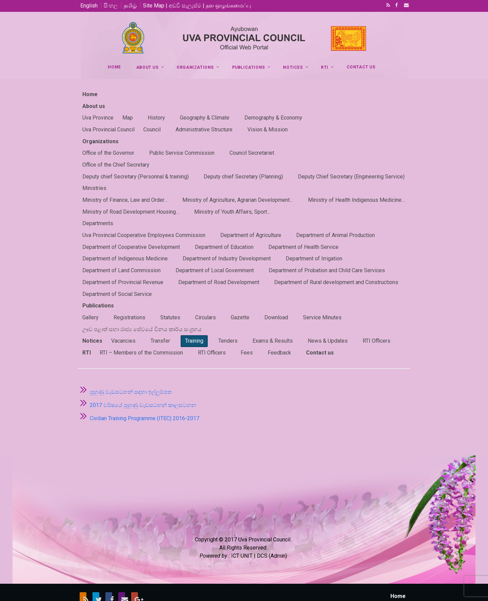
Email (404, 6)
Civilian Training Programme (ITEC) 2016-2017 (144, 397)
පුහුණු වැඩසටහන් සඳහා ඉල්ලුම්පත (130, 371)
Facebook (395, 6)
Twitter (96, 578)
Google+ (134, 578)
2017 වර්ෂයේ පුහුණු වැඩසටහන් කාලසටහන (143, 384)
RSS (387, 6)
